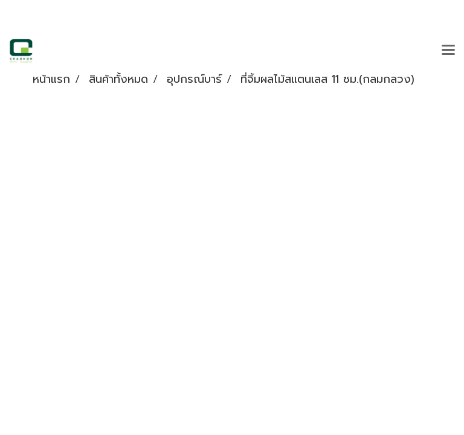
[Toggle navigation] (448, 50)
